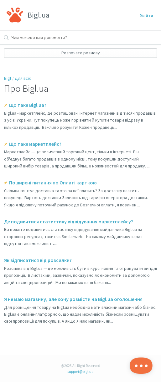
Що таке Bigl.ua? (27, 105)
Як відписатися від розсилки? (38, 260)
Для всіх (23, 78)
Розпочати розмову (80, 53)
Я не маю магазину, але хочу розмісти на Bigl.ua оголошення (73, 299)
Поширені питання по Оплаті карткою (53, 182)
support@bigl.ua (80, 371)
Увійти (146, 15)
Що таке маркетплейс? (35, 144)
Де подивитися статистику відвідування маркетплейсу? (68, 221)
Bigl (7, 78)
